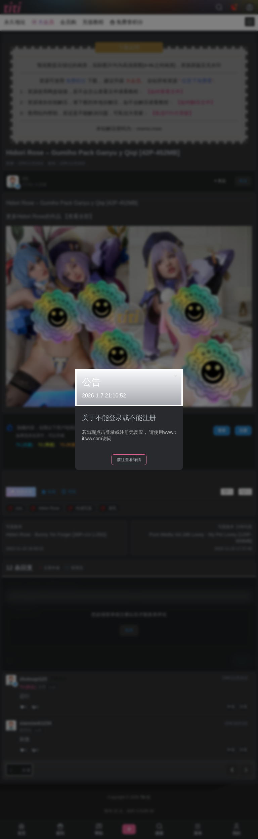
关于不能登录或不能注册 (119, 417)
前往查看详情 (129, 459)
